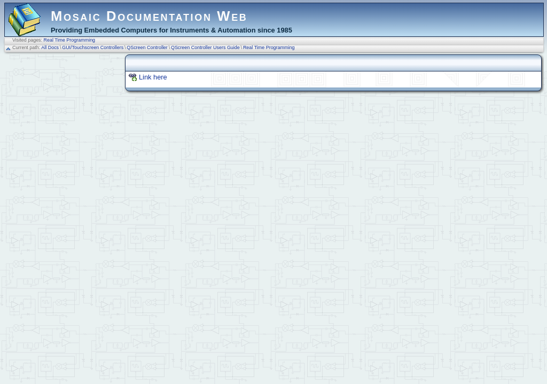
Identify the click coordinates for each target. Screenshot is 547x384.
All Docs (50, 47)
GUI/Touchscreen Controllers (92, 47)
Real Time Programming (70, 40)
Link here (153, 77)
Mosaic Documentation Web (149, 16)
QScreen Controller (147, 47)
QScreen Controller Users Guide (205, 47)
